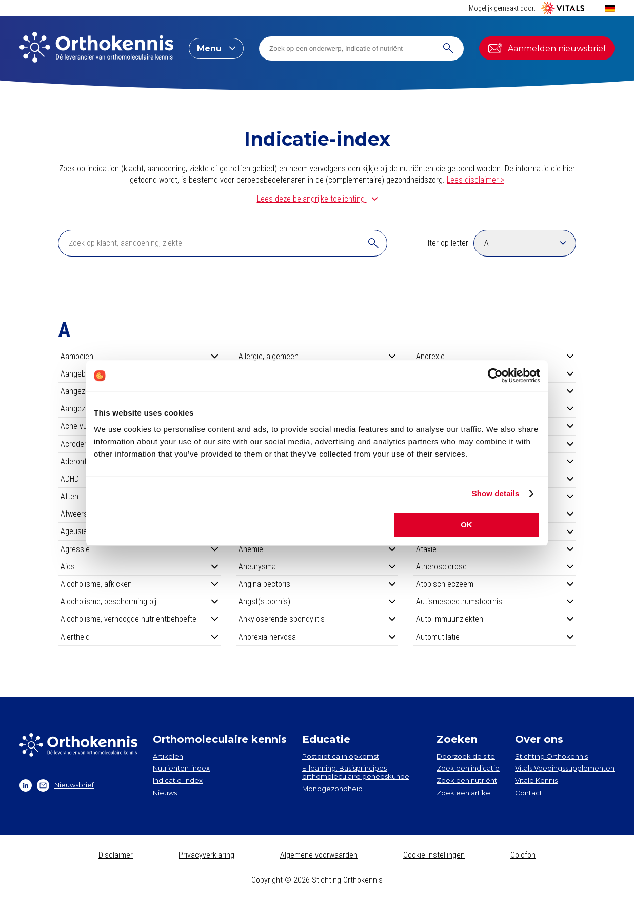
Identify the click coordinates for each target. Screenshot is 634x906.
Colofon (523, 855)
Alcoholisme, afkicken (139, 584)
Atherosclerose (494, 567)
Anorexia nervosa (317, 637)
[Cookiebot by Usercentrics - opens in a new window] (495, 375)
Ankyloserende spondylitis (317, 619)
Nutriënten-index (181, 768)
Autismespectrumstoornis (494, 601)
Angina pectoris (317, 584)
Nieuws (165, 793)
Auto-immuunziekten (494, 619)
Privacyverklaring (206, 855)
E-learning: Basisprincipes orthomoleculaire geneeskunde (355, 772)
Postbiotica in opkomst (340, 756)
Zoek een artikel (464, 793)
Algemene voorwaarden (319, 855)
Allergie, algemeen (317, 356)
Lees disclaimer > (475, 180)
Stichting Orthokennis (551, 756)
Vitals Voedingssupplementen (565, 768)
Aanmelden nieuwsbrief (546, 48)
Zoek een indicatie (468, 768)
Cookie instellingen (434, 855)
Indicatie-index (178, 780)
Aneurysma (317, 567)
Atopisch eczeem (494, 584)
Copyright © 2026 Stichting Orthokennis (317, 880)
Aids (139, 567)
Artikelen (168, 756)
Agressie (139, 549)
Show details (496, 493)
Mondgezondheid (332, 788)
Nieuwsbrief (65, 785)
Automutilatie (494, 637)
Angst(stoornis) (317, 601)
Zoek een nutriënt (467, 780)
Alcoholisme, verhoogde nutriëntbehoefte (139, 619)
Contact (528, 793)
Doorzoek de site (466, 756)
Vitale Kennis (536, 780)
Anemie (317, 549)
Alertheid (139, 637)
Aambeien (139, 356)
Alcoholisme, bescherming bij (139, 601)
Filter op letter (445, 243)
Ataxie (494, 549)
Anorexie (494, 356)
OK (466, 524)
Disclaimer (115, 855)
